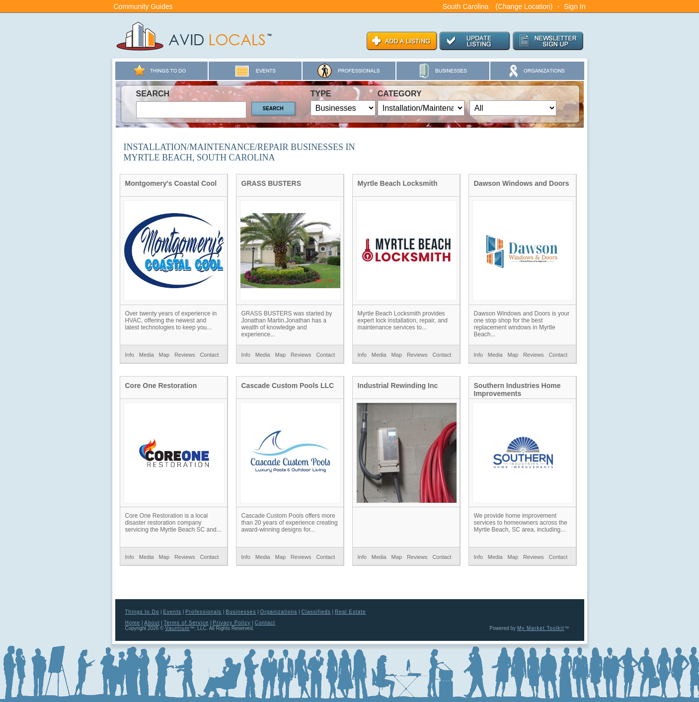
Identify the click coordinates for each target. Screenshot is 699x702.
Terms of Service (186, 622)
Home (133, 622)
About (151, 622)
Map (164, 355)
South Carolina (466, 6)
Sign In (575, 6)
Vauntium (177, 628)
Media (146, 355)
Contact (209, 355)
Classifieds (315, 612)
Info (129, 355)
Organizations (279, 612)
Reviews (184, 355)
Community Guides (143, 6)
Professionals (203, 612)
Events (172, 612)
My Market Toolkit (540, 628)
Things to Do (142, 612)
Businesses (241, 612)
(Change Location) (523, 6)
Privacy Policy (231, 622)
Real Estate (350, 612)
